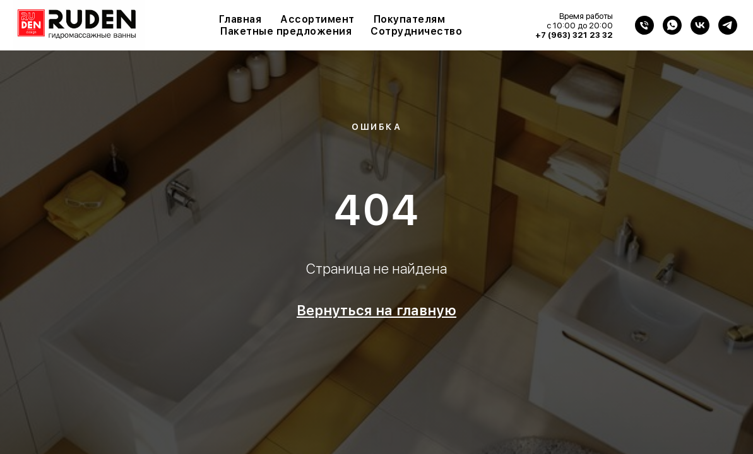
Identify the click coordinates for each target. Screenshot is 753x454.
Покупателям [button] (410, 19)
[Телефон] (644, 25)
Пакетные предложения (286, 31)
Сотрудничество (416, 31)
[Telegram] (727, 25)
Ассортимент (317, 19)
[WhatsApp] (672, 25)
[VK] (700, 25)
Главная (240, 19)
